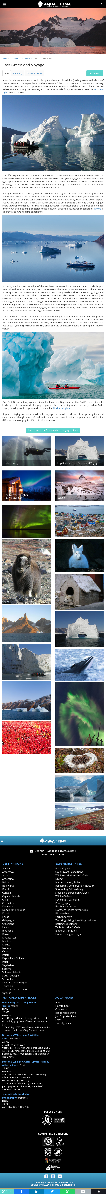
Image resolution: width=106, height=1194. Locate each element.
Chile (5, 899)
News (44, 854)
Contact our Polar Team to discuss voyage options (53, 430)
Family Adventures (65, 906)
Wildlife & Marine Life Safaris (71, 875)
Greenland (14, 58)
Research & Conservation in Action (74, 885)
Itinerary (17, 73)
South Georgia (10, 975)
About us (60, 1002)
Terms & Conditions (64, 1184)
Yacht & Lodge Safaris (67, 927)
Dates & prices (34, 73)
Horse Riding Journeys (68, 934)
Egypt (5, 917)
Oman (5, 951)
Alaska (6, 868)
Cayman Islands (11, 896)
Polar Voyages (26, 58)
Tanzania (7, 986)
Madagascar (9, 937)
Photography (63, 903)
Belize (5, 882)
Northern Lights (61, 407)
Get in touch (95, 73)
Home (4, 58)
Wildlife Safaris (63, 896)
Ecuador (7, 913)
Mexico (6, 944)
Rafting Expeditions (66, 923)
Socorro (6, 968)
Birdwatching (62, 913)
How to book (57, 854)
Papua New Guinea (13, 958)
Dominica (7, 906)
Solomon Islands (11, 972)
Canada (6, 892)
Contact (39, 851)
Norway (6, 948)
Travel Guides (67, 851)
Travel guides (63, 1023)
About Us (52, 851)
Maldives (7, 941)
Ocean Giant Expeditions (69, 872)
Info (7, 73)
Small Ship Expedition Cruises (72, 892)
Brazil (5, 889)
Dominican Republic (13, 910)
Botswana (8, 885)
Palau (5, 955)
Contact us (61, 1009)
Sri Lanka (7, 979)
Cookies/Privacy (40, 1184)
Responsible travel (65, 1012)
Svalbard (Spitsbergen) (15, 982)
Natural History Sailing (68, 882)
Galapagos (8, 920)
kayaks (97, 208)
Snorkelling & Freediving (69, 889)
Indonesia (7, 930)
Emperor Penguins (66, 930)
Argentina (8, 879)
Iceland (6, 927)
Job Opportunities (65, 1016)
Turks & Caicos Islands (15, 989)
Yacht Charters (63, 917)
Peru (5, 961)
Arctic (5, 875)
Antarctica (8, 872)
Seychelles (8, 965)
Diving (59, 879)
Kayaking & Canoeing (67, 899)
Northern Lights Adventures (71, 910)
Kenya (5, 934)
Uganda (6, 993)
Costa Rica (8, 903)
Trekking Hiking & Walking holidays (75, 920)
